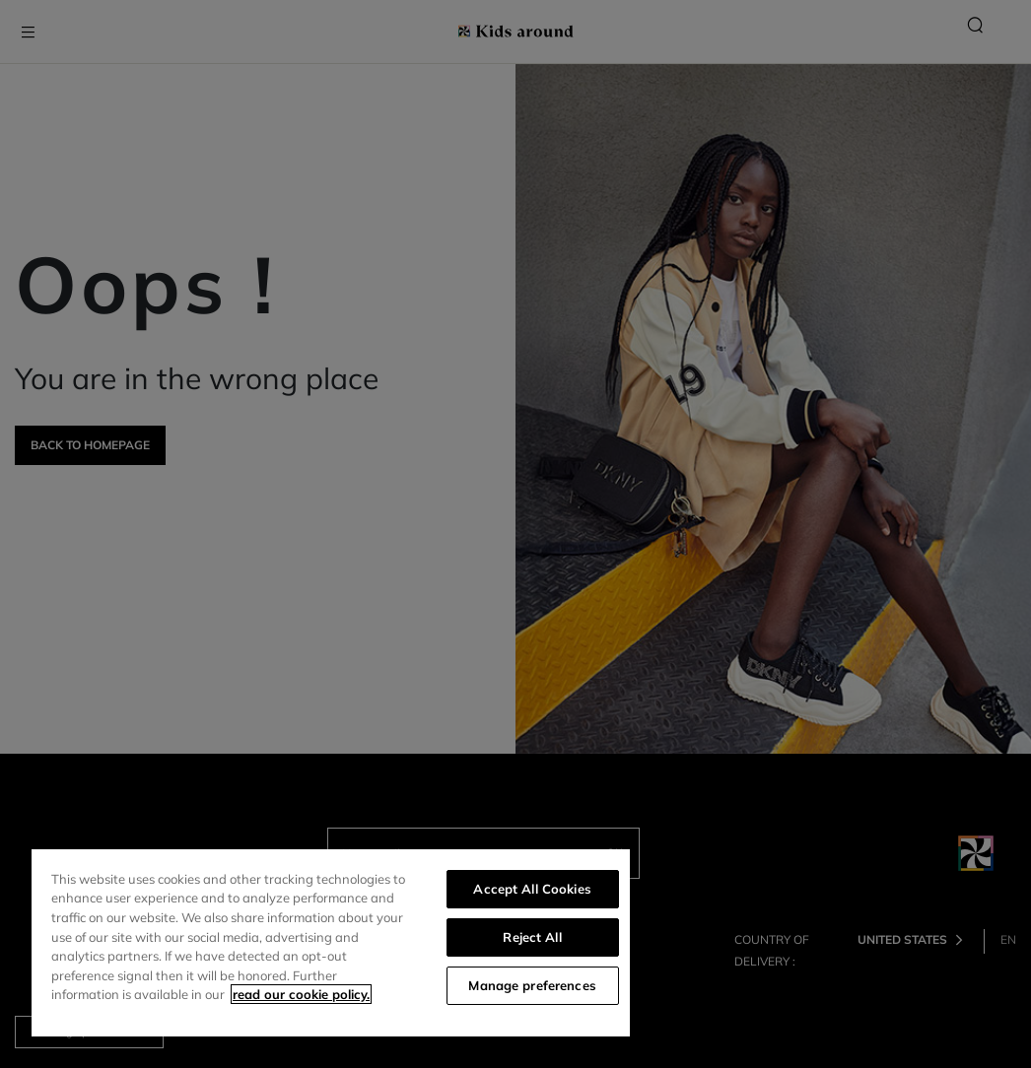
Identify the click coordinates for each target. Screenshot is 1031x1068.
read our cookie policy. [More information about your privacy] (301, 994)
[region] (331, 942)
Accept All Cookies (531, 889)
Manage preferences (531, 985)
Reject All (532, 937)
